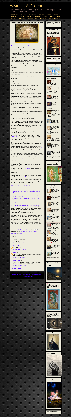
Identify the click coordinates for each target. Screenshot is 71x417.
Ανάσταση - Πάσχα (32, 18)
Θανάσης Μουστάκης (18, 245)
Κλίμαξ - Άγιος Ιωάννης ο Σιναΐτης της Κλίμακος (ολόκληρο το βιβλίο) (53, 192)
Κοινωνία (41, 14)
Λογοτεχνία (56, 14)
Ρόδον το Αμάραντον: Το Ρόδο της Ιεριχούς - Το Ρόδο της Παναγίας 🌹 (53, 240)
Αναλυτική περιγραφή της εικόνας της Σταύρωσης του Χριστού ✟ (52, 97)
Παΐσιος (45, 16)
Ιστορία (51, 16)
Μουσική (13, 18)
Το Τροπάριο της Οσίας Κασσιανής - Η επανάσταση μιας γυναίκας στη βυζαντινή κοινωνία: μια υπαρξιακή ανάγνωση (53, 89)
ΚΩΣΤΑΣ (15, 252)
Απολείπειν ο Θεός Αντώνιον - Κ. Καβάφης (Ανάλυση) (55, 203)
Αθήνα (58, 16)
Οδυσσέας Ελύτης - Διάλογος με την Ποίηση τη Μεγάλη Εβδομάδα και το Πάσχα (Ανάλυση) (53, 121)
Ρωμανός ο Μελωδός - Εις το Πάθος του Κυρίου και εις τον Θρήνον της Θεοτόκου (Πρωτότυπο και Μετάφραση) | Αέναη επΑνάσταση (53, 33)
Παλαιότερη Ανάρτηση (37, 274)
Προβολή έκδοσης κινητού (27, 276)
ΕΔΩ (26, 176)
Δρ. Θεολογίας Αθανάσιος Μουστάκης (20, 45)
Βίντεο (26, 231)
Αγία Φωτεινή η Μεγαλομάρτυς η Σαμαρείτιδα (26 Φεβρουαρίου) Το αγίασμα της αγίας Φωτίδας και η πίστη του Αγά (26, 191)
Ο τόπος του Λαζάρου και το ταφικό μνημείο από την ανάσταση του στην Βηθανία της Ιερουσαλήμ (53, 138)
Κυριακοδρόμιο (14, 233)
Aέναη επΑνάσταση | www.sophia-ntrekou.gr (20, 185)
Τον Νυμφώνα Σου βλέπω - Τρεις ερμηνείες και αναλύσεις (55, 82)
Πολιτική (29, 16)
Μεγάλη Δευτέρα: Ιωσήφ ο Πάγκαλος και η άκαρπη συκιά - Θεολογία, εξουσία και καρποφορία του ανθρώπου (53, 113)
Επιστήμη (22, 16)
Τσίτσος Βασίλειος (37, 205)
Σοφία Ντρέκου (32, 14)
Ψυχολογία (23, 14)
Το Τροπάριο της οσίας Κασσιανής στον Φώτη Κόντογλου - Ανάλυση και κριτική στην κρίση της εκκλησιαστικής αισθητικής (53, 130)
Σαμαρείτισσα (25, 158)
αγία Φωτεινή (27, 168)
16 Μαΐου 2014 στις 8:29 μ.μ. (19, 257)
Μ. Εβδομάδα (22, 18)
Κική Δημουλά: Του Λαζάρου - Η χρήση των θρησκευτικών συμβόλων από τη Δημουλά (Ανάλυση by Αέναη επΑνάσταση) (53, 154)
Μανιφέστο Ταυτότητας (54, 18)
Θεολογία (49, 14)
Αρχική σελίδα (14, 14)
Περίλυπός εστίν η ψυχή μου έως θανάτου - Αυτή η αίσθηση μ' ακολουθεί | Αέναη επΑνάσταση (53, 146)
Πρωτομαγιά (43, 18)
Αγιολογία (22, 231)
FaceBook (20, 233)
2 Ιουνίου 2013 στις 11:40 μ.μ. (19, 249)
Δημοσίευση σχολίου (16, 268)
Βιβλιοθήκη (37, 16)
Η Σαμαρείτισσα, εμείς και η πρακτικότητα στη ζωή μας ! (25, 202)
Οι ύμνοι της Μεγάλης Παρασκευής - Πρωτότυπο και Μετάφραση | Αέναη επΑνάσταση (52, 105)
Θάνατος (30, 231)
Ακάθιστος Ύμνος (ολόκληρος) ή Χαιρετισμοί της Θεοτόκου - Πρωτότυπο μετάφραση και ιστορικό (53, 255)
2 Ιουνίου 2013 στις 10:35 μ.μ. (19, 242)
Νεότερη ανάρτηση (16, 274)
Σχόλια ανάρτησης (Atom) (30, 281)
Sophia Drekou (16, 260)
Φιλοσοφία (13, 16)
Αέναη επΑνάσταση (26, 6)
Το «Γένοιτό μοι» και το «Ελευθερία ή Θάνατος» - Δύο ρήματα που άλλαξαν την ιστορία (53, 248)
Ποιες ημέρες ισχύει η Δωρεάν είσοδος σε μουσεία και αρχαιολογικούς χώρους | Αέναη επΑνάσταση (53, 226)
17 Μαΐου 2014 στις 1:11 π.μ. (19, 265)
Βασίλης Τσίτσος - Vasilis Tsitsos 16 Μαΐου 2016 (21, 205)
